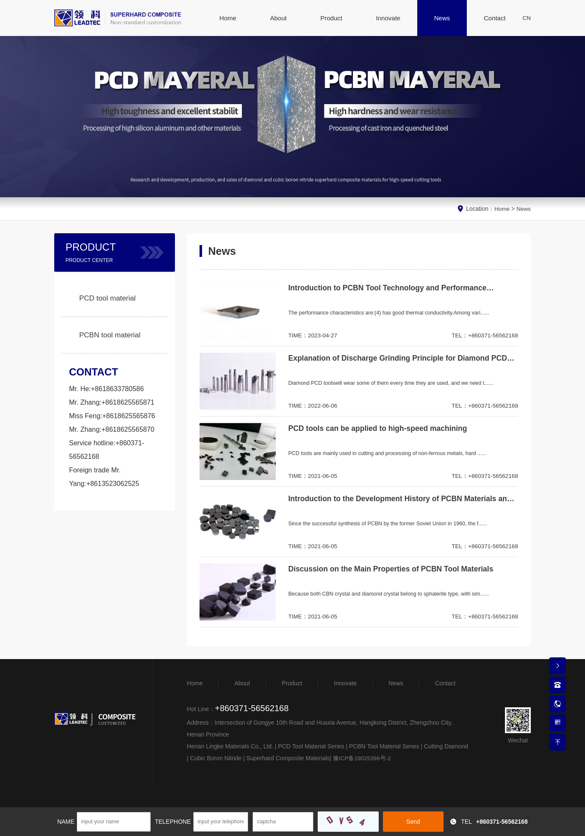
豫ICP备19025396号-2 (359, 758)
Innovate (345, 683)
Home (501, 208)
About (242, 683)
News (523, 208)
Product (292, 683)
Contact (445, 683)
